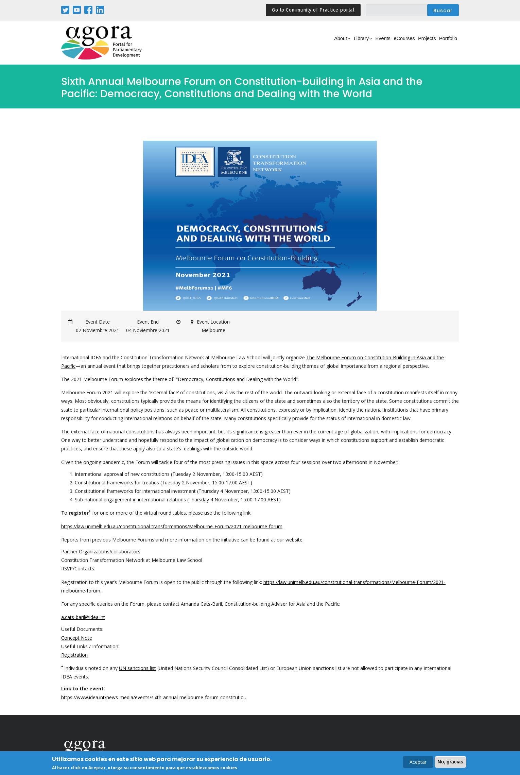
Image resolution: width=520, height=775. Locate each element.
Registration (74, 655)
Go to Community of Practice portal (313, 10)
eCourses (387, 43)
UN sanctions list (137, 668)
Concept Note (76, 638)
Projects (416, 43)
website (293, 539)
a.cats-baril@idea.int (83, 617)
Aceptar (418, 762)
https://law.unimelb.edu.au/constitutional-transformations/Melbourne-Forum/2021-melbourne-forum (171, 526)
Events (360, 43)
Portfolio (444, 43)
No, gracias (450, 762)
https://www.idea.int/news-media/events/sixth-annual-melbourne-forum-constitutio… (154, 697)
